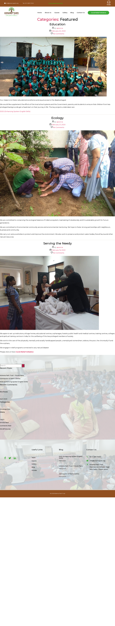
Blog (72, 12)
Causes (56, 12)
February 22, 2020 (58, 31)
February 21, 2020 (58, 125)
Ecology (57, 118)
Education (57, 24)
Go (23, 365)
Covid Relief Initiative (55, 3)
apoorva (60, 28)
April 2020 (3, 399)
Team (33, 457)
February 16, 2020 (58, 250)
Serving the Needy (57, 243)
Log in (2, 419)
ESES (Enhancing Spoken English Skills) (15, 111)
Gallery (64, 12)
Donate (34, 470)
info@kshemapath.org (12, 3)
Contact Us (81, 12)
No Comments (58, 34)
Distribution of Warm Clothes (10, 378)
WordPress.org (5, 429)
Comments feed (5, 426)
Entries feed (4, 422)
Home (39, 12)
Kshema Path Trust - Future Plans (71, 466)
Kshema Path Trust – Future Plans (12, 375)
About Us (48, 12)
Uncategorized (5, 409)
